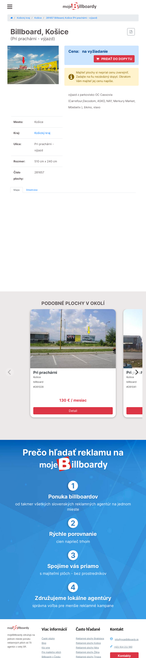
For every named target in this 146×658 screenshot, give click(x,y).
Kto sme (46, 647)
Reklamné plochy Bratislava (90, 638)
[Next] (136, 372)
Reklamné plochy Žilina (87, 652)
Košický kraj (42, 133)
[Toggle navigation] (10, 7)
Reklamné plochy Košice (88, 643)
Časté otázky (48, 638)
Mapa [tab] (16, 189)
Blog (44, 643)
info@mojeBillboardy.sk (127, 639)
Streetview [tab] (32, 189)
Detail (73, 411)
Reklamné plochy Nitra (87, 647)
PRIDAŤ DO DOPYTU (114, 59)
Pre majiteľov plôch (51, 652)
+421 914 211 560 (123, 647)
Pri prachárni (45, 372)
